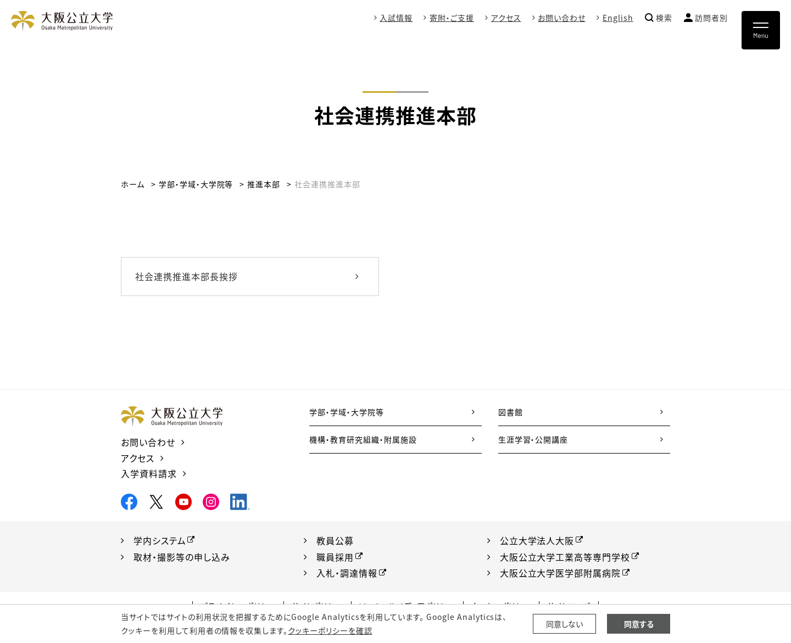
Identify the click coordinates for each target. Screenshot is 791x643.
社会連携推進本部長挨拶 (186, 276)
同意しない (564, 623)
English (618, 17)
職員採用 (335, 556)
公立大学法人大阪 (537, 540)
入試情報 (396, 17)
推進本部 (263, 183)
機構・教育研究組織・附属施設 (362, 439)
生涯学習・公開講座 (533, 439)
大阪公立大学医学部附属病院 (560, 572)
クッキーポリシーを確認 (330, 630)
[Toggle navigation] (761, 30)
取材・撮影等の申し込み (181, 556)
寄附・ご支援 (452, 17)
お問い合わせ (562, 17)
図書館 (510, 411)
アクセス (506, 17)
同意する (639, 623)
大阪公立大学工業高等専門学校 (565, 556)
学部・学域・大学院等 (196, 183)
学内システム (159, 540)
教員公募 (335, 540)
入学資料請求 (149, 473)
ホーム (132, 183)
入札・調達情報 (346, 572)
